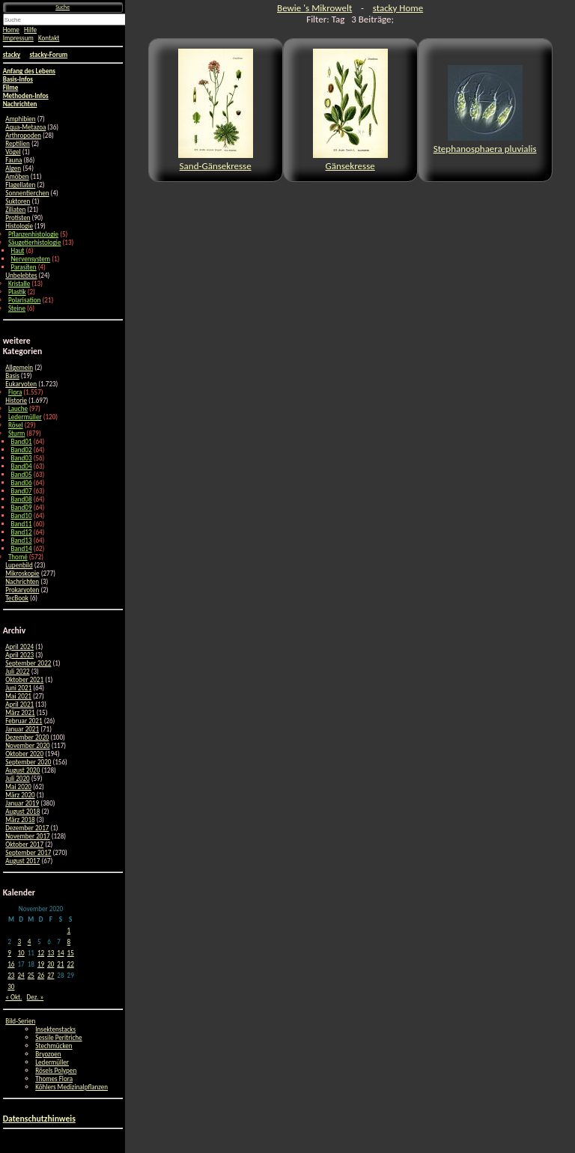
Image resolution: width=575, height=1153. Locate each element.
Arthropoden (23, 135)
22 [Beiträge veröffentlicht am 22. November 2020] (70, 964)
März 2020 (19, 795)
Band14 (21, 548)
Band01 (21, 441)
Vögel (12, 151)
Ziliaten (15, 209)
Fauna (13, 160)
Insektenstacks (55, 1029)
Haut (18, 250)
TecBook (16, 598)
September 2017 (28, 852)
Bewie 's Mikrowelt (314, 7)
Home (11, 29)
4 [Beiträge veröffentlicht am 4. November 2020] (29, 941)
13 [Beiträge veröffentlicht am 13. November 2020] (50, 953)
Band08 (21, 499)
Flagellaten (20, 184)
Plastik (17, 292)
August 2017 (22, 861)
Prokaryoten (22, 589)
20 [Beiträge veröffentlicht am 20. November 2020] (50, 964)
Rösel (15, 425)
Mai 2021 (18, 696)
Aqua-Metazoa (25, 127)
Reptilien (17, 143)
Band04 (21, 466)
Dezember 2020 (27, 737)
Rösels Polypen (55, 1070)
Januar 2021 (22, 729)
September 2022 (28, 663)
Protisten (17, 217)
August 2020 (22, 770)
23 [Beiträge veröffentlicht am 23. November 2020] (10, 975)
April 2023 (19, 655)
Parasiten (24, 267)
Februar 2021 (23, 721)
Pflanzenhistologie (33, 234)
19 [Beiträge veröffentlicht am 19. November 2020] (40, 964)
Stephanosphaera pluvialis (485, 109)
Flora (15, 392)
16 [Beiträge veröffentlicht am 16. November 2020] (10, 964)
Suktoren (17, 201)
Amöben (16, 176)
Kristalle (19, 283)
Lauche (18, 408)
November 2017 (27, 836)
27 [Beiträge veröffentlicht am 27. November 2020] (50, 975)
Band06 (21, 482)
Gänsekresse (350, 110)
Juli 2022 (17, 671)
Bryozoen (48, 1054)
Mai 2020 (18, 786)
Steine (16, 308)
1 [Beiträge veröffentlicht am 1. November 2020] (69, 930)
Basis (12, 375)
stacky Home (398, 7)
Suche (62, 7)
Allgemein (19, 367)
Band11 (21, 524)
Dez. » (35, 997)
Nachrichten (22, 581)
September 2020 (28, 762)
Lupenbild (18, 565)
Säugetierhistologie (34, 242)
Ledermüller (25, 417)
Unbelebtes (21, 275)
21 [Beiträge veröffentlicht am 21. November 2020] (60, 964)
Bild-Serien (20, 1021)
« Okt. (13, 997)
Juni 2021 (18, 688)
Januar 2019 (22, 803)
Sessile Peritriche (58, 1037)
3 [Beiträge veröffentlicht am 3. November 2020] (19, 941)
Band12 (21, 532)
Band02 (21, 449)
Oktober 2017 (24, 844)
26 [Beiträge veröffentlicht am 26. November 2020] (40, 975)
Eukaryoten (21, 384)
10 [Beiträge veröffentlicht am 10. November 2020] (20, 953)
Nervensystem (31, 259)
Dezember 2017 (27, 828)
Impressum (18, 38)
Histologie (19, 226)
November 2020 (27, 745)
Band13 (21, 540)
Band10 (21, 515)
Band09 (21, 507)
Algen (13, 168)
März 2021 (19, 712)
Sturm (16, 433)
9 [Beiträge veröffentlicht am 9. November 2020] (9, 953)
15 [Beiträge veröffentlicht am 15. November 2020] (70, 953)
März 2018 (19, 819)
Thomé (18, 557)
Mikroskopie (22, 573)
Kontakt (48, 38)
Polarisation (24, 300)
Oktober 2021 (24, 679)
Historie (16, 400)
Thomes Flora (54, 1078)
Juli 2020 (17, 778)
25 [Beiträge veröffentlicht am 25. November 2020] (31, 975)
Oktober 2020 (24, 753)
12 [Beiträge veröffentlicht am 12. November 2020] (40, 953)
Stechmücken (53, 1045)
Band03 (21, 458)
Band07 (21, 491)
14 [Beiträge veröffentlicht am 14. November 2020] (60, 953)
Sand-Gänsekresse (215, 110)
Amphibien (20, 119)
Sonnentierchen (27, 193)
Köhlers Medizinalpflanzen (71, 1087)
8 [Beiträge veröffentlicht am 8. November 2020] (69, 941)
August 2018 (22, 811)
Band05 (21, 474)
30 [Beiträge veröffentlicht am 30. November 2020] (10, 986)
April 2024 (19, 646)
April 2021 (19, 704)
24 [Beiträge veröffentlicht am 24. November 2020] (20, 975)
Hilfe (30, 29)
